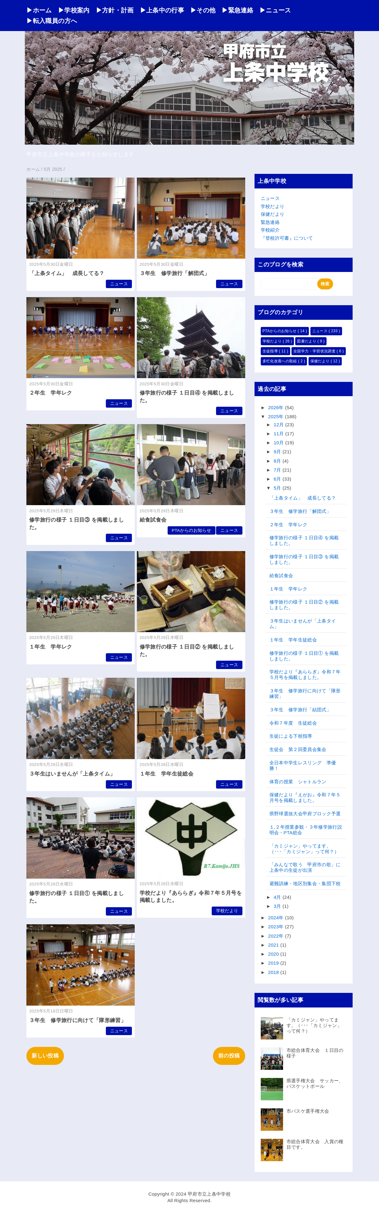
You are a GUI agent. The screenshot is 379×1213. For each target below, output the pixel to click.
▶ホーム (39, 10)
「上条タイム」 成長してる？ (67, 273)
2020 (274, 954)
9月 (278, 451)
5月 (278, 488)
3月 (278, 906)
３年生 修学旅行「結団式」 (300, 709)
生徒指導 (271, 351)
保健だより (273, 214)
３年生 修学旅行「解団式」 (175, 273)
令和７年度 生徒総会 (293, 723)
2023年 (276, 926)
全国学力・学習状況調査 (314, 351)
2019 (274, 963)
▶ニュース (275, 10)
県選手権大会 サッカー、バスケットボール (315, 1083)
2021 (274, 945)
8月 (278, 461)
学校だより (227, 910)
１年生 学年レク (50, 647)
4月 (278, 897)
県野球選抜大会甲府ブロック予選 (305, 813)
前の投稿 (229, 1056)
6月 (278, 479)
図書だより (307, 341)
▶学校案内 (74, 10)
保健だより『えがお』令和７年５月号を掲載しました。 (305, 797)
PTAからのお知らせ (191, 530)
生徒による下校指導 (290, 736)
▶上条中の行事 (162, 10)
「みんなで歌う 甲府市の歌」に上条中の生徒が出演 (305, 867)
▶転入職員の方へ (51, 20)
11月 (279, 433)
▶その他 (202, 10)
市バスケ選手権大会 (308, 1111)
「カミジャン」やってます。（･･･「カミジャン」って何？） (304, 848)
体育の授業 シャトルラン (298, 781)
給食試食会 (153, 520)
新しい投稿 (45, 1056)
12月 (279, 424)
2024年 (276, 917)
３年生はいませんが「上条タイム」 (72, 774)
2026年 (276, 407)
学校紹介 (270, 230)
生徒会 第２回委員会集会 (298, 749)
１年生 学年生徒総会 (166, 774)
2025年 (276, 416)
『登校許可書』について (287, 238)
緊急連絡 (270, 222)
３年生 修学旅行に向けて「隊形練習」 (77, 1020)
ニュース (119, 284)
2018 (274, 972)
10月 (279, 442)
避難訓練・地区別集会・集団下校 (305, 883)
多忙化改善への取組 (280, 361)
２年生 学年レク (50, 393)
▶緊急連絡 (237, 10)
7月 (278, 470)
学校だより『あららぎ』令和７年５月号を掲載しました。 (305, 674)
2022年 (276, 936)
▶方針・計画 (115, 10)
